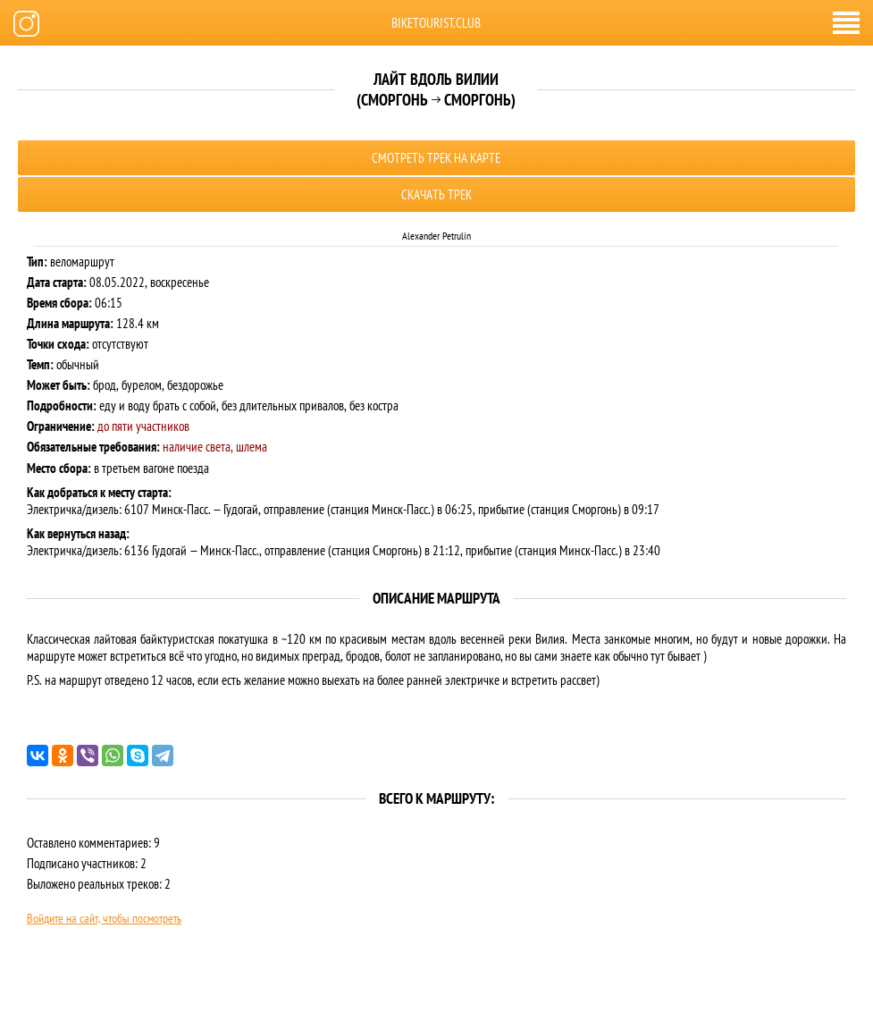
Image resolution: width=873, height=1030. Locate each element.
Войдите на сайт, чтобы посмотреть (104, 918)
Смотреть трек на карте (436, 157)
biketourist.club (436, 22)
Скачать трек (436, 194)
